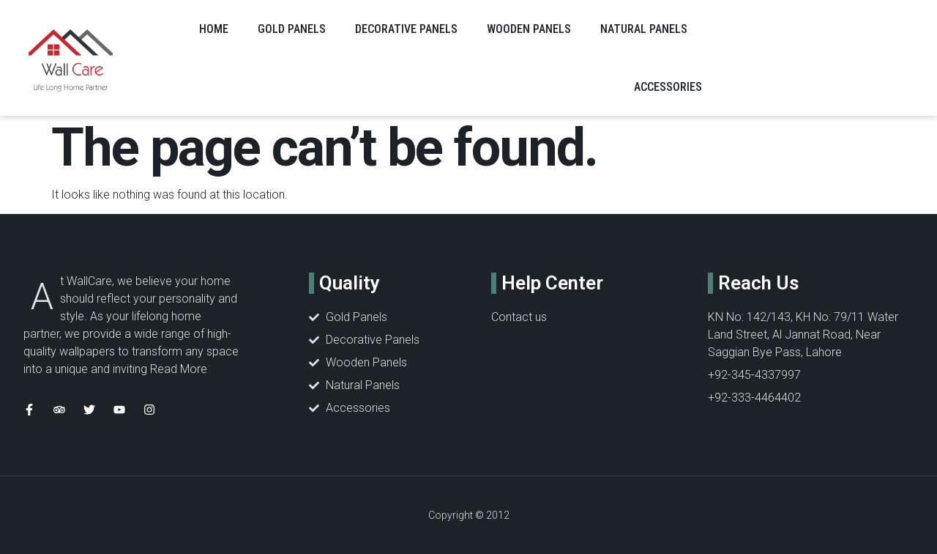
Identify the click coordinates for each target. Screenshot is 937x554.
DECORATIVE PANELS (406, 29)
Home (213, 29)
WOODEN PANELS (529, 29)
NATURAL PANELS (643, 29)
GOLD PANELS (292, 29)
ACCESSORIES (668, 87)
